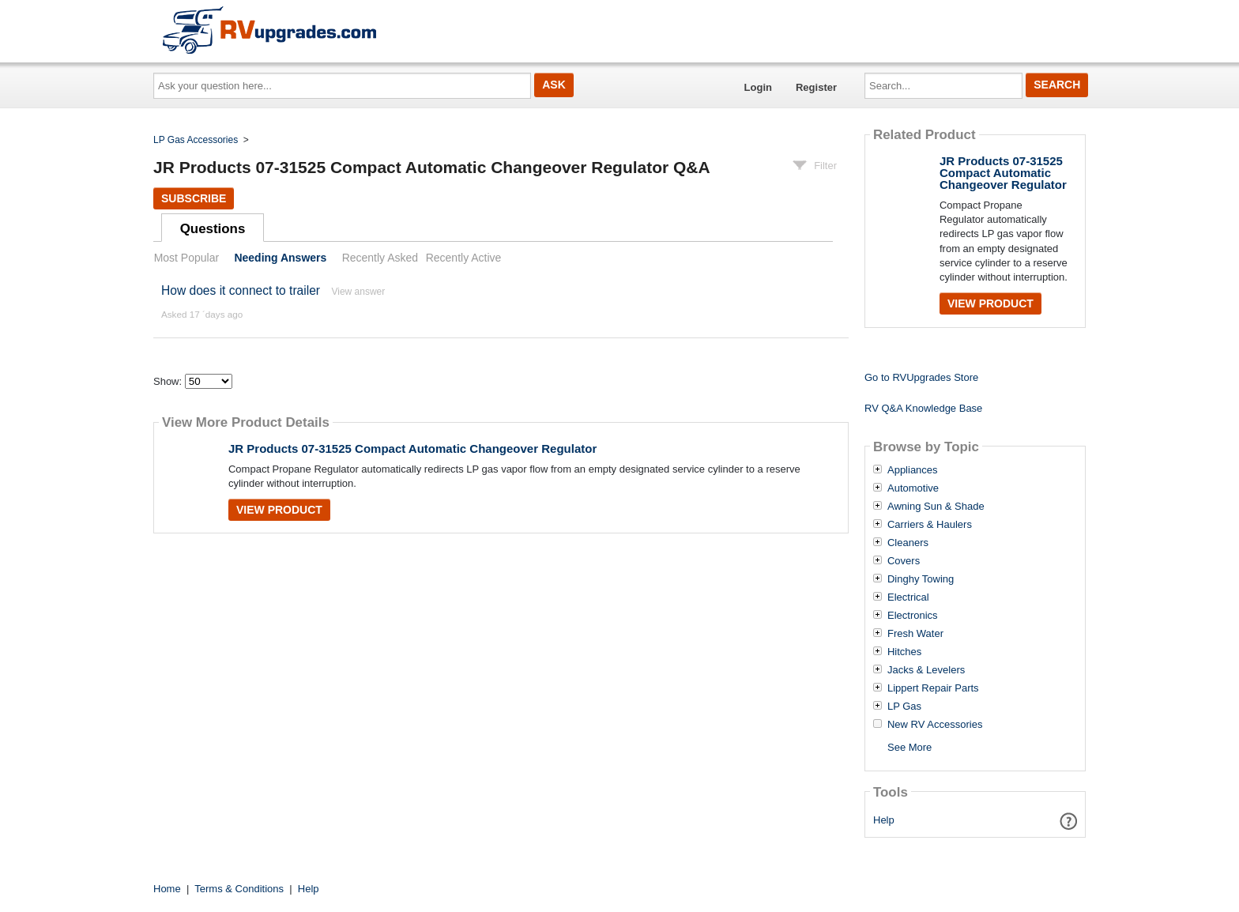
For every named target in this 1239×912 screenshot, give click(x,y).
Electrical (908, 597)
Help (883, 820)
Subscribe (193, 198)
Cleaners (907, 542)
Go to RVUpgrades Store (921, 377)
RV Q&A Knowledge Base (923, 408)
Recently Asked (380, 257)
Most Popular (186, 257)
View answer (358, 291)
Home (167, 889)
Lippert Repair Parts (933, 688)
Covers (903, 561)
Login (758, 87)
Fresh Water (915, 633)
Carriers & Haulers (929, 524)
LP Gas (904, 706)
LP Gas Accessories (195, 139)
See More (909, 747)
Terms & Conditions (239, 889)
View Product (279, 509)
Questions (213, 228)
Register (816, 87)
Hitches (904, 652)
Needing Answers (280, 257)
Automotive (913, 488)
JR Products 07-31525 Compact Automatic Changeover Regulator (412, 448)
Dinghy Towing (920, 579)
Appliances (912, 470)
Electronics (912, 615)
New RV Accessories (934, 724)
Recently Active (464, 257)
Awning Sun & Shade (936, 506)
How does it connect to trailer (240, 290)
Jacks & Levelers (926, 670)
